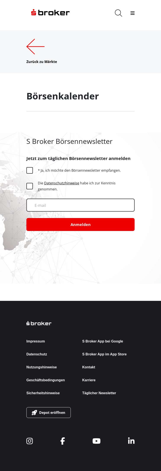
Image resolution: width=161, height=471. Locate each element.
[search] (118, 13)
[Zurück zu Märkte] (41, 52)
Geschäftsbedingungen (45, 380)
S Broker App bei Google (102, 341)
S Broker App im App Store (104, 354)
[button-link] (48, 412)
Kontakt (88, 367)
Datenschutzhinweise (61, 183)
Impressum (35, 341)
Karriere (88, 380)
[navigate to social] (29, 441)
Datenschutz (36, 354)
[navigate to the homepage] (50, 13)
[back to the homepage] (80, 323)
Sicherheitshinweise (43, 393)
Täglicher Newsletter (99, 393)
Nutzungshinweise (41, 367)
